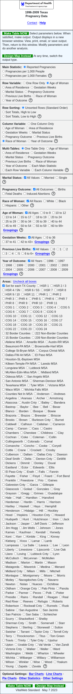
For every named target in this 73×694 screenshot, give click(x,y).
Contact (32, 22)
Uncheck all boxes (25, 281)
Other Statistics (29, 678)
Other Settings (53, 678)
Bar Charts (36, 673)
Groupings (10, 230)
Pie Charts (9, 678)
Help (42, 22)
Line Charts (54, 673)
